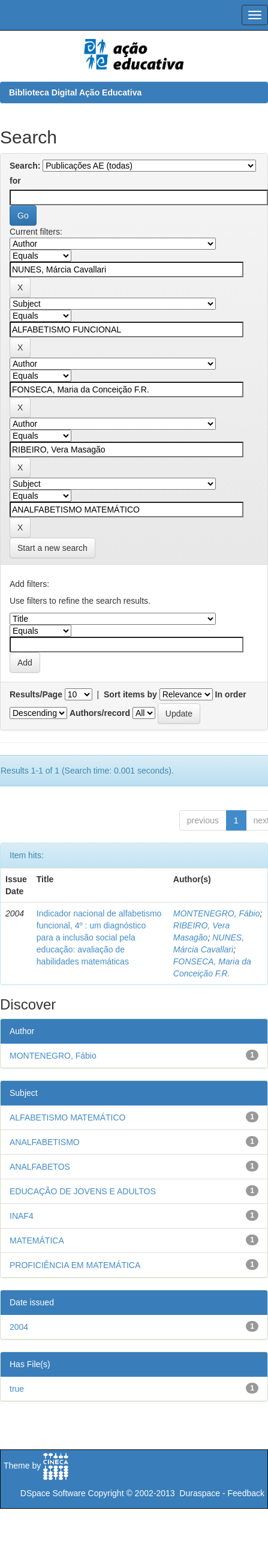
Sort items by (130, 694)
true (17, 1389)
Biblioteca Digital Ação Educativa (75, 92)
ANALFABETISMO (45, 1142)
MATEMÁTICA (37, 1240)
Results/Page (36, 694)
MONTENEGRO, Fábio (216, 913)
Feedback (246, 1493)
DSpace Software (53, 1493)
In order (230, 694)
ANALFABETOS (40, 1166)
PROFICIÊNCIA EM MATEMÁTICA (75, 1265)
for (15, 180)
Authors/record (100, 713)
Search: (25, 165)
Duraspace (199, 1493)
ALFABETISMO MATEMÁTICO (67, 1117)
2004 (19, 1327)
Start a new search (52, 548)
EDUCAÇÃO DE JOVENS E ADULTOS (83, 1191)
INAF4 (22, 1216)
